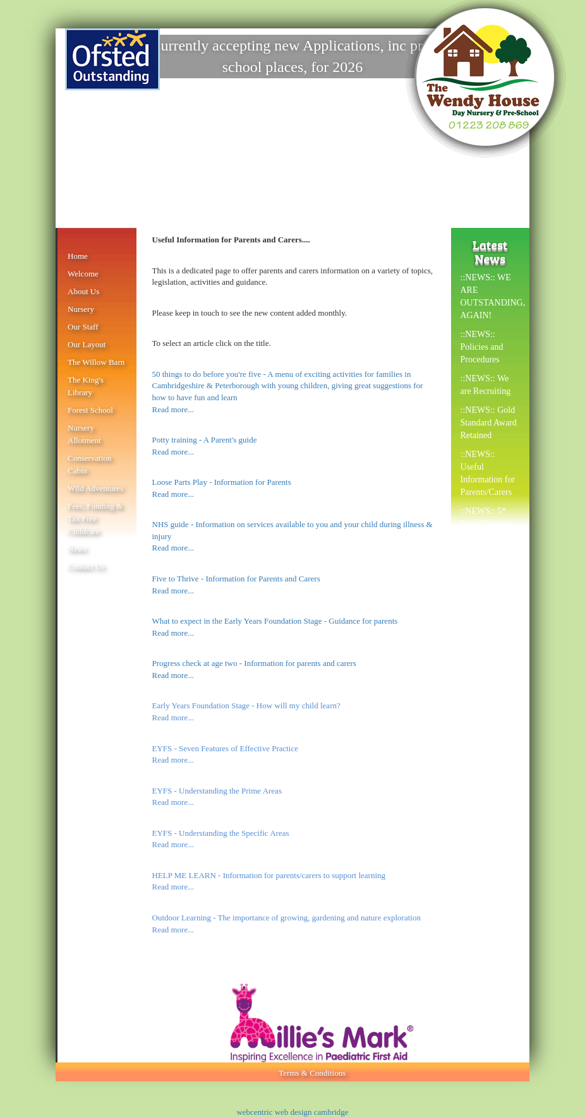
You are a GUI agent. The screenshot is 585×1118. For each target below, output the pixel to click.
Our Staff (83, 326)
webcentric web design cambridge (292, 1112)
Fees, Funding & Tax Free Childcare (95, 518)
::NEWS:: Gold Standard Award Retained (489, 422)
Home (78, 256)
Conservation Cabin (89, 464)
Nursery (81, 309)
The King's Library (86, 386)
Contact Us (86, 566)
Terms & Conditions (312, 1073)
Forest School (90, 410)
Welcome (83, 273)
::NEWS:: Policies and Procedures (482, 347)
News (77, 549)
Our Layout (87, 344)
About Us (83, 291)
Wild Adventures (95, 488)
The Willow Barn (96, 362)
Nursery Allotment (84, 434)
